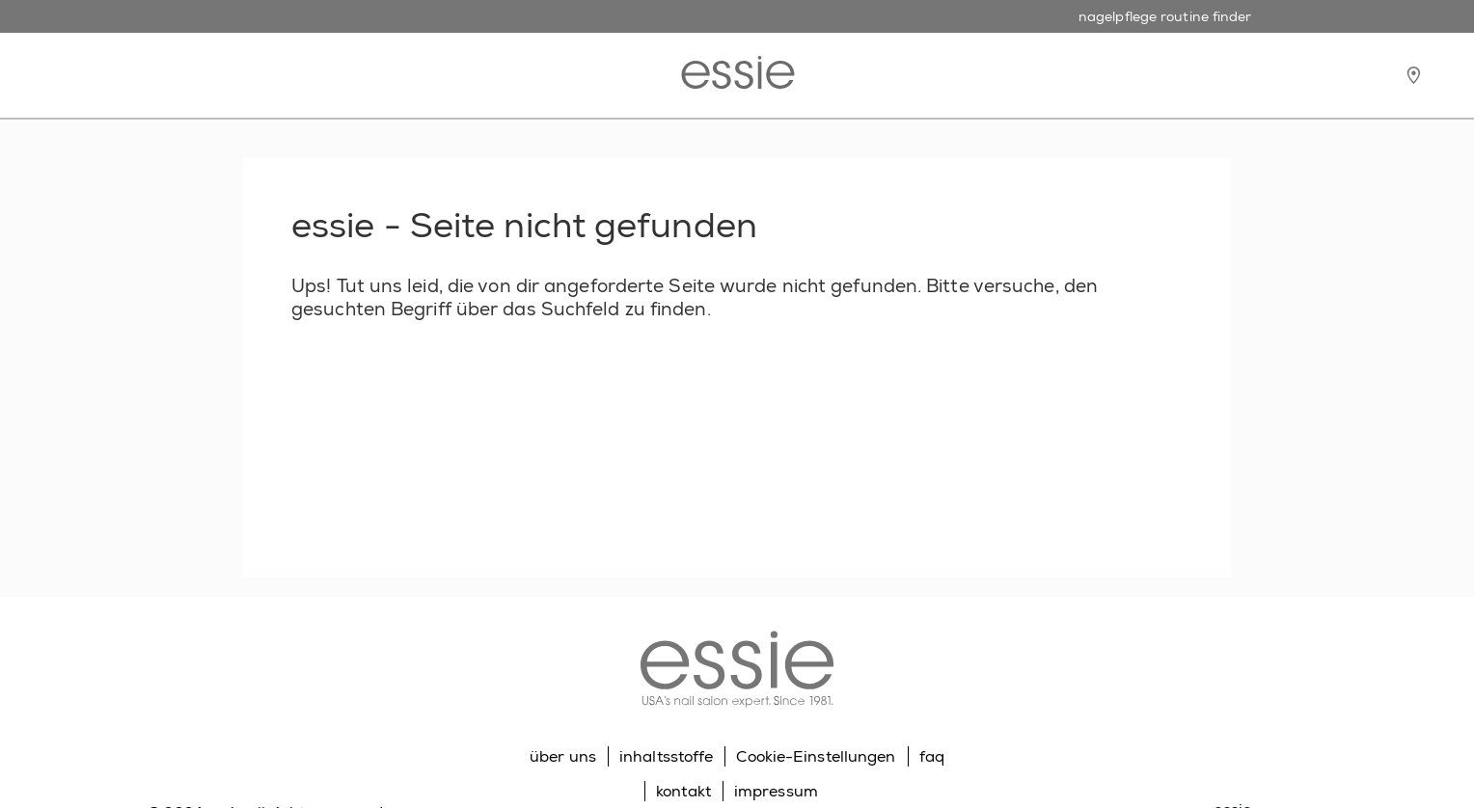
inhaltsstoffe (666, 756)
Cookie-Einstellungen (815, 756)
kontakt (683, 791)
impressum (776, 791)
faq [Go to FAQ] (931, 756)
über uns (563, 756)
